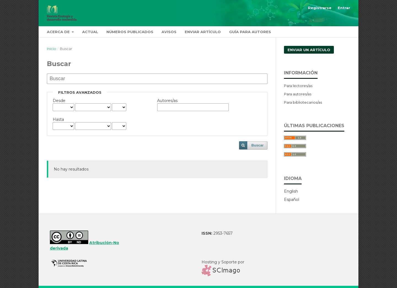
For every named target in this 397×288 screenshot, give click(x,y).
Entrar (344, 8)
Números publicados (129, 32)
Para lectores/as (298, 85)
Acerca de (59, 32)
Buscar (257, 145)
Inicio (51, 48)
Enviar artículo (203, 32)
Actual (90, 32)
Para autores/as (297, 94)
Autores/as (167, 100)
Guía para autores (250, 32)
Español (291, 199)
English (291, 191)
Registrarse (319, 8)
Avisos (169, 32)
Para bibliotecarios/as (303, 102)
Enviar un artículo (309, 50)
